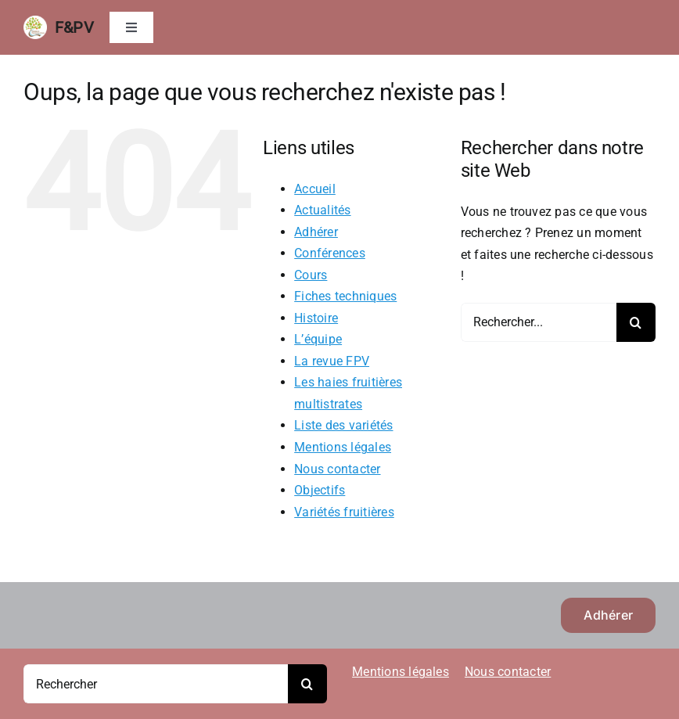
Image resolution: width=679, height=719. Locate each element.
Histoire (316, 318)
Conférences (329, 253)
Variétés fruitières (344, 512)
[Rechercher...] (538, 322)
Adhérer (316, 232)
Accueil (315, 189)
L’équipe (318, 339)
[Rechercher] (155, 683)
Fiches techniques (345, 296)
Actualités (322, 210)
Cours (310, 275)
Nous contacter (337, 469)
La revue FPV (331, 361)
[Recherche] (636, 322)
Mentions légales (342, 447)
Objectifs (319, 490)
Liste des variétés (343, 425)
